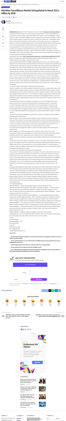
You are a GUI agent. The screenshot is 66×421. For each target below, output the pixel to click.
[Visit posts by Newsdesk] (3, 22)
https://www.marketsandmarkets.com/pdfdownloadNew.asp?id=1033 (41, 56)
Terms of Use (25, 283)
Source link (13, 233)
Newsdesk (8, 21)
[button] (2, 1)
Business (19, 418)
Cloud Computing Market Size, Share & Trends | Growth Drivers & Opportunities (30, 244)
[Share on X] (9, 17)
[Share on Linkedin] (56, 290)
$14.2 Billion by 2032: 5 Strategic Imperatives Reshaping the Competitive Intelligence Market (27, 396)
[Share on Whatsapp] (53, 290)
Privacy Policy (53, 283)
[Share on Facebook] (7, 17)
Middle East (22, 384)
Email (48, 418)
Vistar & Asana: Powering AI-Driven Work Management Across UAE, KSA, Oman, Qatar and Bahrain (28, 381)
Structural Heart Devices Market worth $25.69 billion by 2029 (26, 247)
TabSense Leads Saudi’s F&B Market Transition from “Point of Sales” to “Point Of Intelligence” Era (28, 389)
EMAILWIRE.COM (14, 32)
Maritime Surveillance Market (51, 32)
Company (58, 418)
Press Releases (5, 7)
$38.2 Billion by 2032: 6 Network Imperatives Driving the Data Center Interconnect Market (28, 404)
